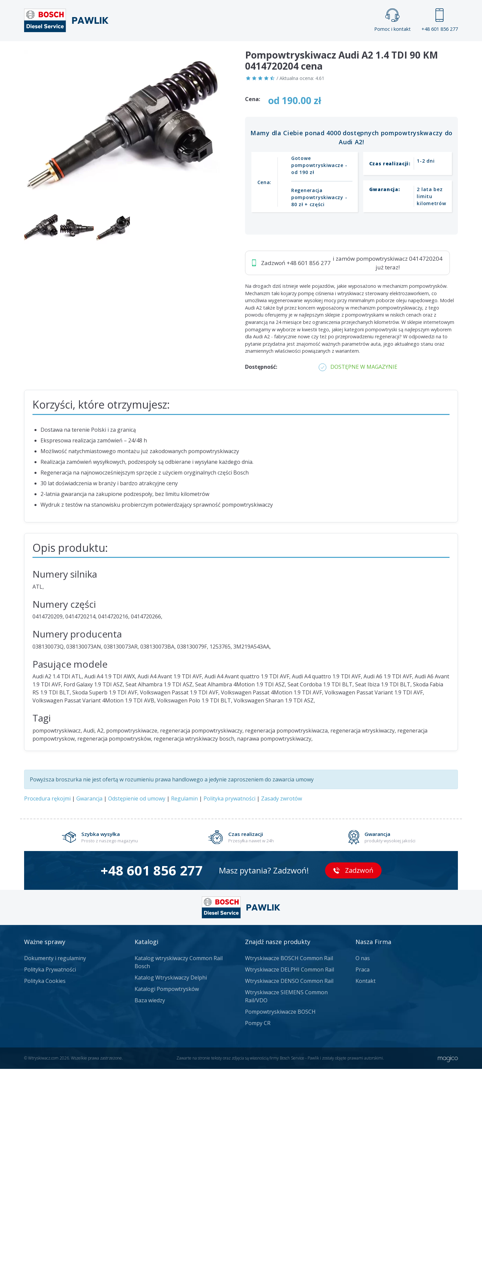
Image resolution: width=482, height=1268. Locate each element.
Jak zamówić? (154, 230)
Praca (251, 52)
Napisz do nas (223, 230)
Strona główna (167, 52)
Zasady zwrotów (281, 997)
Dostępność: (261, 566)
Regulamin (184, 997)
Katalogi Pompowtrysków (167, 1188)
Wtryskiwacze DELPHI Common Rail (289, 1168)
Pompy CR (257, 1222)
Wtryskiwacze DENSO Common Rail (289, 1180)
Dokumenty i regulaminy (55, 1157)
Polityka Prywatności (50, 1168)
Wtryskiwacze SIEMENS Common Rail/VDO (286, 1195)
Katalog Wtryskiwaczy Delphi (171, 1176)
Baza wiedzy (150, 1199)
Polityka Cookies (45, 1180)
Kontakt (324, 52)
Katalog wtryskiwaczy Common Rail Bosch (179, 1161)
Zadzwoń (70, 230)
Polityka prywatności (229, 997)
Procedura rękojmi (47, 997)
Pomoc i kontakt (392, 20)
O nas (362, 1157)
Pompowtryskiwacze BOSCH (280, 1210)
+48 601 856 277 (439, 20)
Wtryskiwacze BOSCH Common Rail (289, 1157)
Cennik (286, 52)
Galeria (215, 52)
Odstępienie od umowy (136, 997)
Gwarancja (89, 997)
